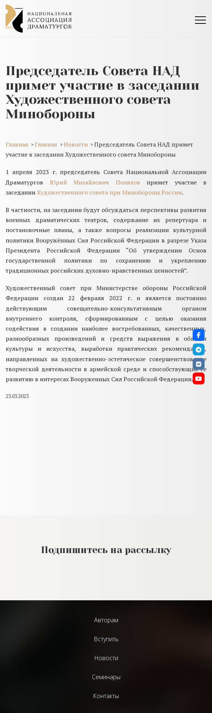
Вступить (106, 639)
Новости (106, 658)
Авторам (106, 620)
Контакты (106, 696)
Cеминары (106, 677)
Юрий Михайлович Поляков (95, 182)
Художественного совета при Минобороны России (109, 192)
